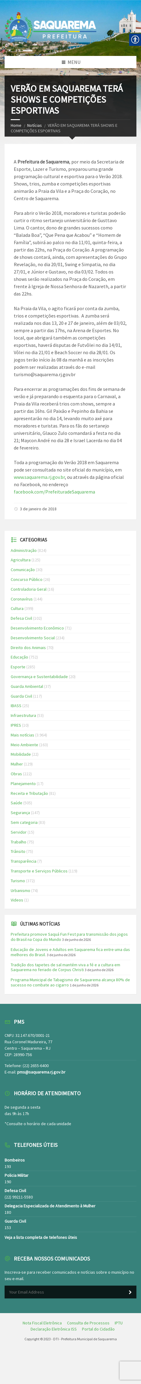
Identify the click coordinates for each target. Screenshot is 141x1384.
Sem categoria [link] (24, 822)
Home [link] (16, 125)
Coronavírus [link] (22, 599)
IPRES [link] (16, 725)
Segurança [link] (20, 812)
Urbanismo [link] (20, 890)
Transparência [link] (23, 861)
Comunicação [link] (23, 569)
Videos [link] (17, 900)
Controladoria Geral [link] (28, 589)
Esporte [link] (18, 667)
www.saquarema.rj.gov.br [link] (39, 477)
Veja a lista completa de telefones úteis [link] (41, 1237)
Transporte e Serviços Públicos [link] (39, 871)
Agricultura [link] (21, 560)
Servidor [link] (19, 832)
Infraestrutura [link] (23, 715)
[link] (42, 1323)
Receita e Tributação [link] (29, 793)
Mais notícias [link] (22, 735)
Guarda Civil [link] (21, 696)
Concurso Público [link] (27, 579)
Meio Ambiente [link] (24, 744)
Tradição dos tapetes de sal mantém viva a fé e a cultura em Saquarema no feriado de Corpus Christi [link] (65, 967)
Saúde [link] (16, 803)
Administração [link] (24, 550)
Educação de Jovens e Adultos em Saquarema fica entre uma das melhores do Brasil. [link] (70, 952)
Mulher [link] (17, 764)
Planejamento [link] (23, 783)
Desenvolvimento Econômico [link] (37, 628)
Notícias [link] (34, 125)
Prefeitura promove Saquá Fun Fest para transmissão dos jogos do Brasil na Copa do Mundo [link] (69, 936)
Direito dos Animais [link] (28, 647)
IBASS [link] (16, 705)
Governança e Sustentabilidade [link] (39, 676)
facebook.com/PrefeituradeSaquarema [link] (54, 492)
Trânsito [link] (18, 851)
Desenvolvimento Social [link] (33, 638)
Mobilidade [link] (21, 754)
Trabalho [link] (18, 842)
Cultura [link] (17, 608)
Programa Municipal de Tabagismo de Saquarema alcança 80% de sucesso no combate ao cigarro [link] (70, 982)
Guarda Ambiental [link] (27, 686)
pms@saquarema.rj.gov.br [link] (41, 1072)
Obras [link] (16, 773)
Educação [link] (19, 657)
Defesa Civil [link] (21, 618)
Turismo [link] (18, 880)
